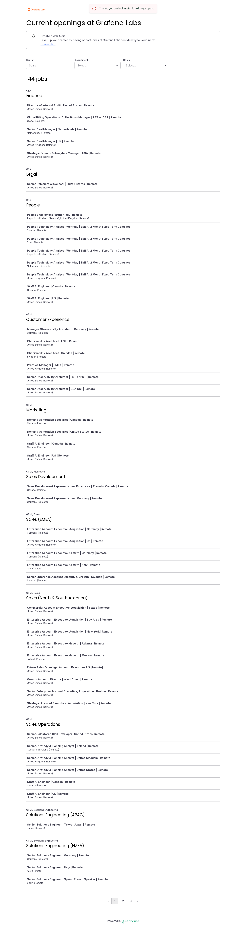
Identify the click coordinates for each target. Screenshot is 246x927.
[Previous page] (108, 901)
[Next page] (138, 901)
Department (81, 60)
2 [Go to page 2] (123, 901)
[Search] (49, 65)
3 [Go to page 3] (131, 901)
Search (30, 60)
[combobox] (77, 65)
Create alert (48, 44)
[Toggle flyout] (117, 65)
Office (126, 60)
